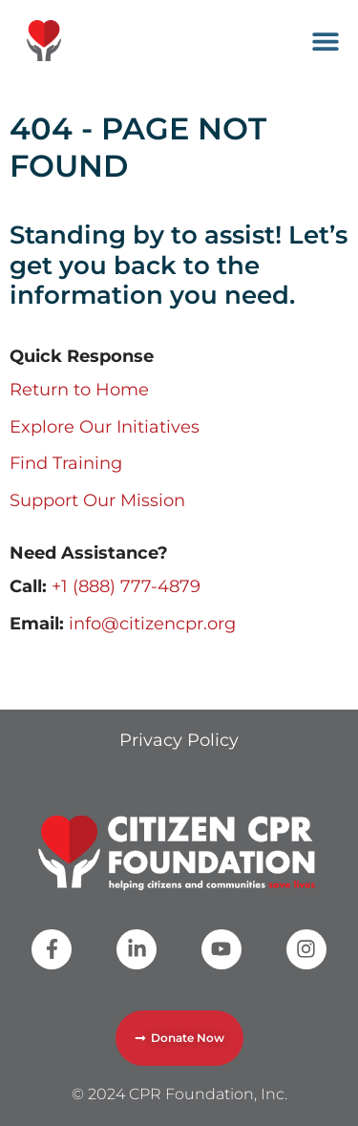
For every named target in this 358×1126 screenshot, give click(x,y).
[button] (326, 40)
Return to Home (79, 389)
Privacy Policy (179, 740)
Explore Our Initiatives (105, 426)
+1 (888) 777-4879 (126, 586)
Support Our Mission (97, 500)
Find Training (66, 463)
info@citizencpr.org (152, 623)
